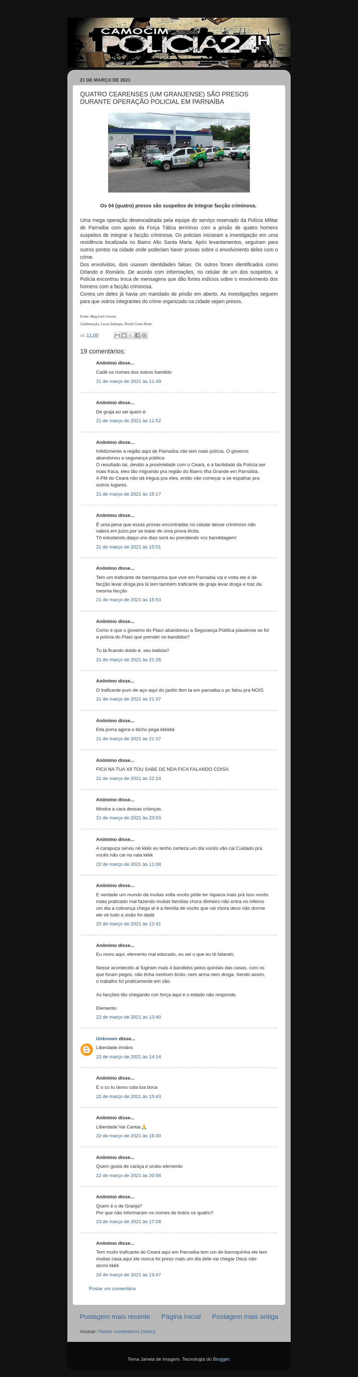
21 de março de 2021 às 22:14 (128, 778)
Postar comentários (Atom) (127, 1331)
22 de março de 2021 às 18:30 (128, 1135)
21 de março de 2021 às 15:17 (128, 494)
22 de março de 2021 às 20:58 (128, 1175)
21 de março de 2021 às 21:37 (128, 699)
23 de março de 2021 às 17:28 (128, 1221)
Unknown (107, 1038)
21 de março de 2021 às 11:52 (128, 420)
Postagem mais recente (115, 1316)
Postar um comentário (112, 1288)
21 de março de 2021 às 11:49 (128, 381)
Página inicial (181, 1316)
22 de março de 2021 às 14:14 (128, 1056)
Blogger (221, 1359)
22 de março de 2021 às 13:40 (128, 1017)
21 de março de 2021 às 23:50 (128, 817)
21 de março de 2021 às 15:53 (128, 599)
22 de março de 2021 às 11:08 (128, 864)
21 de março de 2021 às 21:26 (128, 659)
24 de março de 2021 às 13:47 (128, 1274)
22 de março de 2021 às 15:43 (128, 1096)
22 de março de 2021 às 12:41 (128, 923)
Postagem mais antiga (245, 1316)
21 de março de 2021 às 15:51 (128, 547)
